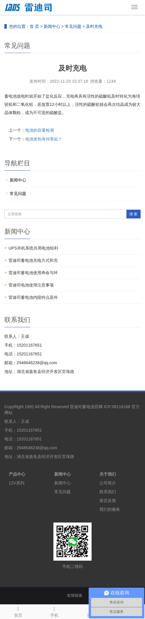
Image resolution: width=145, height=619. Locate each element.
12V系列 (16, 483)
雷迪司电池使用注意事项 (31, 285)
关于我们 (108, 474)
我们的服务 (110, 509)
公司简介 (108, 483)
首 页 (34, 26)
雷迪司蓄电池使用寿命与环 (33, 272)
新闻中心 (52, 26)
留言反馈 (108, 500)
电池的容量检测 (39, 130)
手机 (54, 611)
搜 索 (133, 214)
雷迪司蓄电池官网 (86, 406)
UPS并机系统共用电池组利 (33, 248)
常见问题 (73, 26)
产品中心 (17, 474)
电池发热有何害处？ (43, 139)
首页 (18, 611)
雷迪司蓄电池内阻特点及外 (33, 297)
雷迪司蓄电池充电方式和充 (33, 260)
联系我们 (108, 491)
